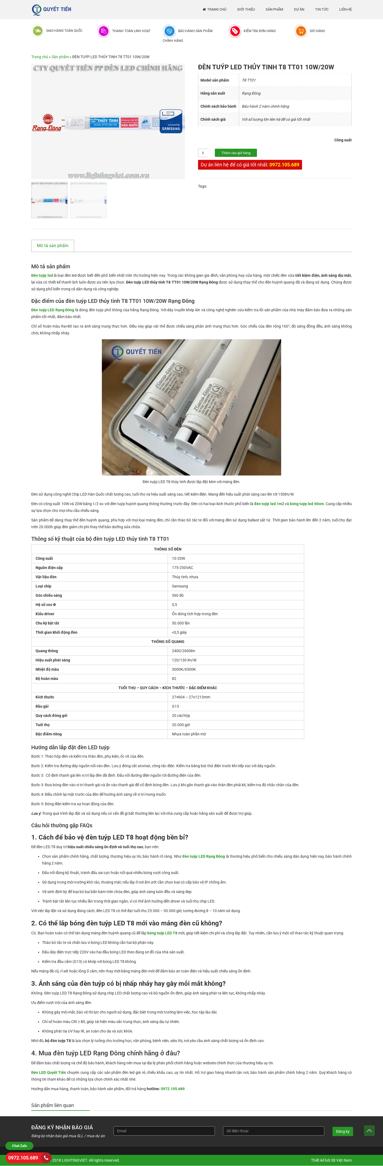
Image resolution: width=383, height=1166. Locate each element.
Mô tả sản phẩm (52, 245)
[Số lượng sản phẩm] (203, 153)
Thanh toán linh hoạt (131, 31)
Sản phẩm (274, 9)
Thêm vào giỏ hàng (235, 153)
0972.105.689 (284, 164)
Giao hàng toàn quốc (64, 31)
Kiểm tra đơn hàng (260, 31)
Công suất (343, 140)
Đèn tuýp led (42, 275)
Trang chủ (216, 9)
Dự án (299, 9)
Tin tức (321, 9)
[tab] (55, 246)
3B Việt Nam (341, 1160)
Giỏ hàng (317, 31)
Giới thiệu (246, 9)
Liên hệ (345, 9)
